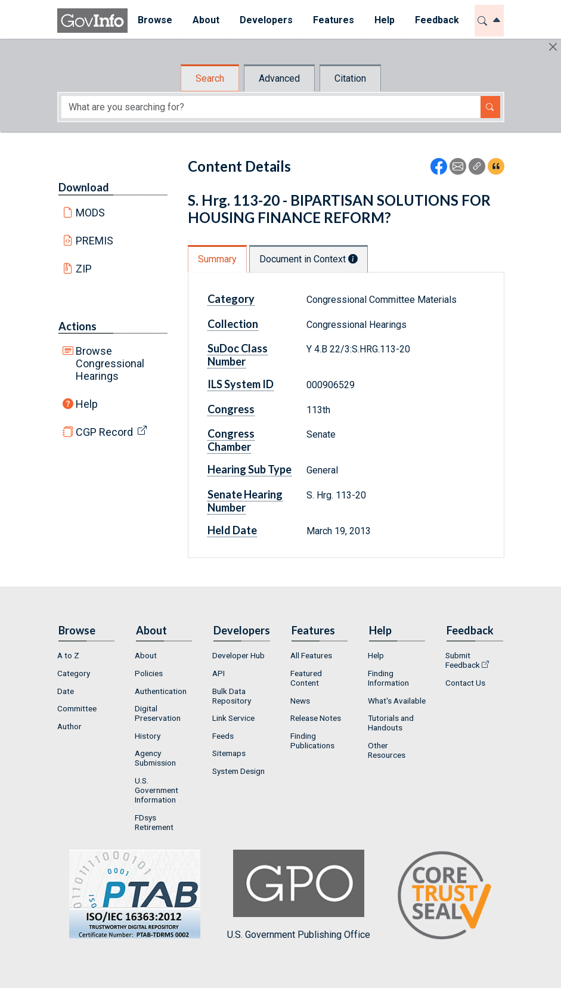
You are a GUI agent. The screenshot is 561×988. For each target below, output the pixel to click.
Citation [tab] (350, 78)
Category (231, 298)
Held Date (232, 530)
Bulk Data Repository (231, 695)
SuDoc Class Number (237, 355)
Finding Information (388, 677)
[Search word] (271, 107)
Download (83, 187)
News (300, 700)
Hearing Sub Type (249, 469)
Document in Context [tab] (308, 259)
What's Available (397, 700)
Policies (149, 673)
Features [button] (333, 20)
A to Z (68, 655)
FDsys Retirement (154, 822)
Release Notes (315, 718)
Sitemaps (229, 753)
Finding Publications (312, 740)
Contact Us (465, 682)
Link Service (233, 718)
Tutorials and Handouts (391, 722)
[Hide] (553, 47)
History (147, 736)
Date (65, 691)
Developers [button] (266, 20)
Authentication (161, 691)
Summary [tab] (217, 259)
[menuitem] (155, 20)
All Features (311, 655)
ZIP (84, 268)
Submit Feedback (462, 660)
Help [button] (384, 20)
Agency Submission (155, 757)
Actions (77, 326)
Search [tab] (210, 78)
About (146, 655)
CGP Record (104, 432)
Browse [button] (155, 20)
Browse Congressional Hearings (110, 363)
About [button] (206, 20)
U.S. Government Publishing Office (298, 895)
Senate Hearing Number (245, 501)
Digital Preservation (158, 713)
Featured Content (306, 677)
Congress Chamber (231, 440)
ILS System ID (240, 384)
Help (87, 404)
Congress (231, 409)
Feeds (223, 736)
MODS (90, 212)
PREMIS (94, 240)
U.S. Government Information (156, 790)
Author (69, 726)
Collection (232, 323)
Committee (77, 708)
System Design (238, 771)
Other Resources (386, 750)
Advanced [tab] (279, 78)
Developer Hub (238, 655)
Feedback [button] (437, 20)
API (218, 673)
